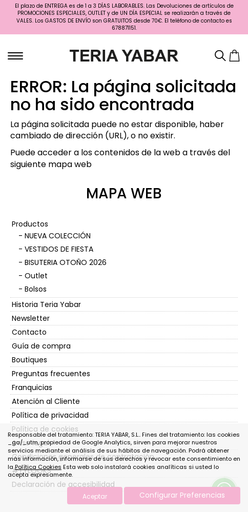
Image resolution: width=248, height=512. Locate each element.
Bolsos (36, 289)
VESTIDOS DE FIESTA (59, 249)
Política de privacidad (50, 415)
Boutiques (29, 360)
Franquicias (32, 387)
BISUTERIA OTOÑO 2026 (66, 262)
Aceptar (94, 496)
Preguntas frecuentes (51, 373)
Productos (30, 224)
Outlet (36, 276)
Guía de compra (41, 346)
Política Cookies (38, 467)
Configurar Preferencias (182, 495)
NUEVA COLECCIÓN (58, 236)
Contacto (29, 332)
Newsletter (31, 318)
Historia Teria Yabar (46, 304)
